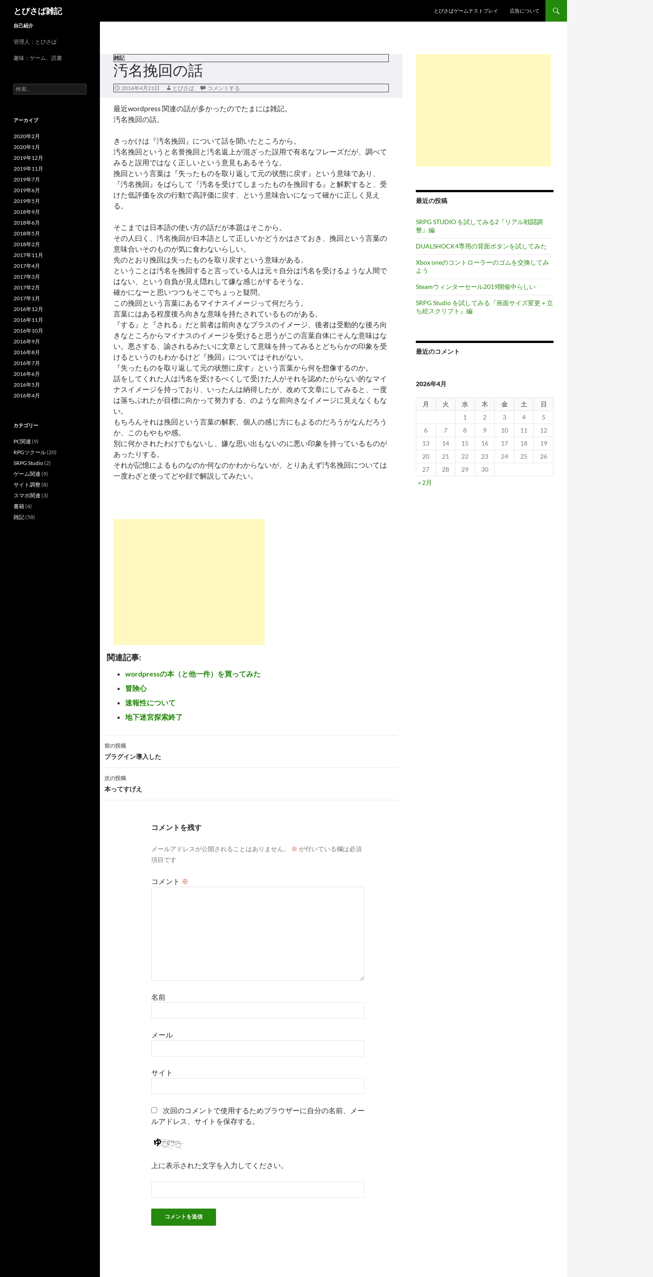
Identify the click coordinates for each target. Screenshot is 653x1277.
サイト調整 (27, 484)
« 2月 (425, 482)
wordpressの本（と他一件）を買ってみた (193, 673)
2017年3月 (27, 276)
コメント (170, 881)
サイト (162, 1072)
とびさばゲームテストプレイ (466, 11)
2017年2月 (27, 287)
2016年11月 (28, 319)
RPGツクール (30, 452)
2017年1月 (27, 298)
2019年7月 (27, 179)
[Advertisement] (189, 582)
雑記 (119, 57)
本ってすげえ (251, 783)
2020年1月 (27, 147)
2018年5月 (27, 233)
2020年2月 (27, 136)
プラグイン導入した (251, 750)
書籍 (19, 506)
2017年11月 (28, 255)
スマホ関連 (27, 495)
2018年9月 (27, 211)
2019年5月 (27, 201)
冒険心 (136, 688)
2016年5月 (27, 384)
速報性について (150, 702)
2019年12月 (28, 157)
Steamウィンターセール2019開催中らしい (476, 286)
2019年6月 (27, 190)
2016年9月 (27, 341)
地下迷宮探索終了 (154, 717)
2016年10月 (28, 330)
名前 (158, 997)
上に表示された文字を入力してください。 (219, 1165)
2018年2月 (27, 244)
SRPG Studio (28, 463)
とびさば (183, 88)
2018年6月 (27, 222)
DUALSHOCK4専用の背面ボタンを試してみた (481, 246)
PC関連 (22, 441)
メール (162, 1034)
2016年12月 (28, 309)
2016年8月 (27, 352)
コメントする (223, 88)
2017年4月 (27, 265)
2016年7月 (27, 363)
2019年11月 (28, 168)
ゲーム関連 (27, 473)
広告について (525, 11)
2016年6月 (27, 373)
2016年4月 (27, 395)
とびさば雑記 (38, 11)
